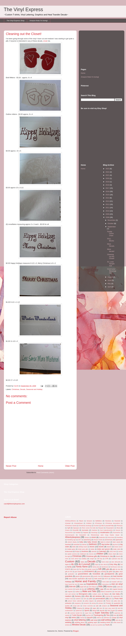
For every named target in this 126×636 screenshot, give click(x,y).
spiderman (79, 610)
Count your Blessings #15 (111, 271)
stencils (102, 610)
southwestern (69, 610)
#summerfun (116, 532)
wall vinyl (93, 620)
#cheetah (68, 523)
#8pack (81, 521)
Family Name (82, 567)
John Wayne (92, 586)
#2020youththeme (70, 521)
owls (84, 598)
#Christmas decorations (112, 523)
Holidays (68, 582)
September (112, 227)
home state (105, 581)
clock (66, 558)
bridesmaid (68, 551)
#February (119, 525)
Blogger (76, 631)
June (110, 280)
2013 (108, 201)
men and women (70, 594)
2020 (108, 178)
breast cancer (118, 546)
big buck (115, 544)
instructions (105, 584)
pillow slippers (89, 601)
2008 (108, 217)
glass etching (101, 571)
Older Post (70, 466)
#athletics (98, 521)
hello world (98, 578)
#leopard (100, 528)
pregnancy (78, 603)
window (67, 625)
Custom (69, 561)
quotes (67, 606)
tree (115, 615)
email (45, 41)
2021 (108, 175)
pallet (90, 598)
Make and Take (89, 591)
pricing (94, 603)
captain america (72, 554)
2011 (108, 208)
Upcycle (90, 617)
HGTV (106, 578)
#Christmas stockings (85, 525)
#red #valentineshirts (106, 530)
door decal (104, 564)
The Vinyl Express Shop (16, 21)
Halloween (106, 576)
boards (101, 547)
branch (109, 546)
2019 (108, 182)
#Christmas (98, 523)
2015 (108, 195)
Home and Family (85, 581)
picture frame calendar (75, 601)
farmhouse (105, 567)
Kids (100, 586)
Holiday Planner (115, 578)
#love (118, 528)
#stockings (94, 532)
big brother (106, 544)
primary (101, 603)
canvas (120, 551)
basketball (76, 544)
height (90, 578)
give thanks (78, 571)
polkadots (68, 603)
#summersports (69, 535)
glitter (111, 571)
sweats (67, 615)
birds (74, 546)
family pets (96, 567)
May (109, 284)
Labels (119, 586)
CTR (106, 558)
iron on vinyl (117, 584)
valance (99, 617)
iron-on (72, 586)
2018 (108, 185)
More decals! (110, 250)
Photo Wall (118, 598)
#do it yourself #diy (107, 525)
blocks (92, 547)
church (118, 556)
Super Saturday (102, 613)
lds (83, 589)
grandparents (109, 574)
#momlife (76, 530)
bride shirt (116, 549)
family (69, 567)
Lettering (91, 589)
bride (92, 549)
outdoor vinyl (69, 598)
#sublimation (105, 532)
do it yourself (84, 564)
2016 (108, 191)
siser (100, 608)
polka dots (117, 601)
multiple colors (96, 594)
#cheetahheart (78, 523)
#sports (85, 532)
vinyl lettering (80, 620)
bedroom (93, 544)
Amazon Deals (98, 539)
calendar (93, 551)
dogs (96, 564)
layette (77, 589)
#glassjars (76, 528)
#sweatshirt (82, 535)
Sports (86, 610)
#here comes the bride (89, 528)
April (109, 287)
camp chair (112, 551)
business (85, 551)
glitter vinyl (119, 571)
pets (110, 598)
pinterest (100, 601)
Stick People (111, 610)
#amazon (89, 521)
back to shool (105, 542)
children (99, 554)
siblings (87, 608)
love (108, 589)
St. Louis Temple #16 (110, 264)
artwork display (72, 542)
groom (78, 576)
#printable (85, 530)
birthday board (82, 546)
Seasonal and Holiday (34, 389)
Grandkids (96, 574)
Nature (106, 594)
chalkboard (83, 554)
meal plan (117, 591)
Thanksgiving (98, 615)
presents (86, 603)
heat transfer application (77, 578)
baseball (68, 544)
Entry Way (113, 564)
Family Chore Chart (110, 233)
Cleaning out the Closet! (110, 256)
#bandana (108, 521)
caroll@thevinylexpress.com (14, 504)
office (87, 596)
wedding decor (80, 622)
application (119, 539)
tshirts (74, 617)
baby (81, 542)
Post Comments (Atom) (45, 472)
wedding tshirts (105, 622)
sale (97, 606)
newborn (68, 596)
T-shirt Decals (77, 615)
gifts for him (68, 571)
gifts (107, 569)
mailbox (77, 591)
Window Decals (79, 625)
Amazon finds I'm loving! (39, 21)
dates (83, 562)
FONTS (67, 569)
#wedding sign (71, 539)
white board (116, 622)
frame (75, 569)
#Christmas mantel (70, 525)
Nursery (78, 596)
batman (84, 544)
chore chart (112, 554)
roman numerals (88, 606)
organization (116, 596)
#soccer (118, 530)
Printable (108, 603)
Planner (108, 601)
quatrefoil (117, 603)
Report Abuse (10, 517)
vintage (114, 617)
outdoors (78, 598)
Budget (77, 551)
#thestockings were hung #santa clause (105, 535)
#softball (78, 532)
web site (118, 620)
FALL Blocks (110, 240)
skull (119, 608)
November (112, 220)
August (110, 277)
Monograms (83, 594)
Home (40, 466)
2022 (108, 172)
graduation (71, 574)
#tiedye (87, 537)
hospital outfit (116, 581)
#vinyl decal (111, 537)
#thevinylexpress (72, 537)
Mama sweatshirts (106, 591)
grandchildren (83, 574)
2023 (108, 169)
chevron (91, 554)
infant (81, 584)
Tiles (108, 615)
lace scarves (69, 589)
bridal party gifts (83, 549)
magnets (70, 591)
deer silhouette (115, 562)
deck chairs (105, 562)
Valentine (106, 617)
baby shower (92, 542)
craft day (99, 558)
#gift (68, 528)
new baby (116, 594)
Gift (99, 569)
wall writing (106, 620)
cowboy (84, 558)
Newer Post (11, 466)
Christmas (15, 389)
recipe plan (76, 606)
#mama (67, 530)
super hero (88, 613)
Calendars (102, 551)
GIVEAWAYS (89, 571)
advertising (87, 539)
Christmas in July (106, 556)
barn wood (116, 542)
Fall (121, 564)
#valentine (102, 537)
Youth (107, 625)
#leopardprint (110, 528)
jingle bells (83, 586)
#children (89, 523)
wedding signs (92, 622)
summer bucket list (76, 613)
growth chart (97, 576)
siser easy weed (110, 608)
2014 (108, 198)
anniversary (109, 539)
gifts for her (116, 569)
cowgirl (92, 558)
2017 (108, 188)
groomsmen (87, 576)
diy (72, 564)
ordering (107, 596)
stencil (94, 610)
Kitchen (110, 587)
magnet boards (117, 589)
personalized (100, 598)
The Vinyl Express (23, 9)
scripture (104, 606)
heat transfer (118, 576)
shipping (79, 608)
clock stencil (74, 558)
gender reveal (91, 569)
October (111, 223)
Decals (22, 389)
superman (117, 613)
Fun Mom (82, 569)
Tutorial (82, 617)
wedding (68, 622)
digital (67, 564)
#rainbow (94, 530)
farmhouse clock (115, 567)
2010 (108, 211)
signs (94, 608)
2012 (108, 204)
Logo (101, 589)
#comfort (96, 525)
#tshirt (93, 537)
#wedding (120, 537)
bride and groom (103, 549)
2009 (108, 214)
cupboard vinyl (115, 558)
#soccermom (69, 532)
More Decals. (111, 245)
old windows (97, 596)
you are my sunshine (96, 625)
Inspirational (91, 584)
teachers (88, 615)
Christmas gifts (91, 556)
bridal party (71, 549)
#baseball (117, 521)
